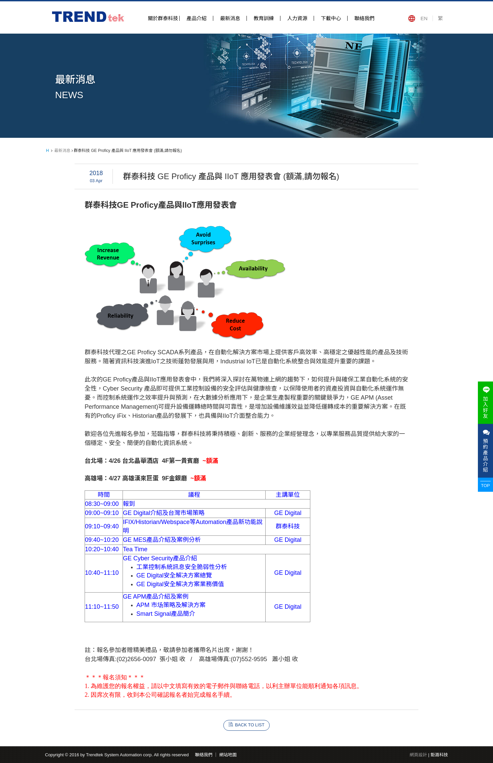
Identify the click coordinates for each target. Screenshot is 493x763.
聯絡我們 (364, 18)
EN (424, 18)
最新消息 (230, 18)
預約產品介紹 (485, 451)
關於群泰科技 (163, 18)
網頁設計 (418, 754)
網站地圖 (228, 754)
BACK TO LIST (250, 724)
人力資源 (297, 18)
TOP (485, 485)
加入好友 (485, 403)
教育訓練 (264, 18)
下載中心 (331, 18)
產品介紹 (196, 18)
